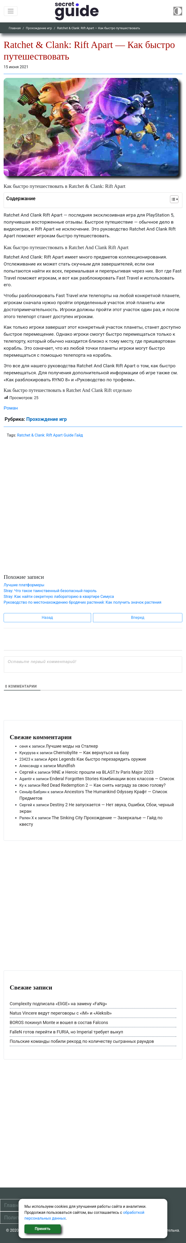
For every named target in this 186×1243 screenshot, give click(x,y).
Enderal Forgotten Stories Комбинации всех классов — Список (112, 778)
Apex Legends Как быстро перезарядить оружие (97, 759)
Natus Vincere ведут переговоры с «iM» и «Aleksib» (61, 1013)
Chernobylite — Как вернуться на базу (91, 752)
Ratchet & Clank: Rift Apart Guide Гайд (50, 435)
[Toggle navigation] (10, 11)
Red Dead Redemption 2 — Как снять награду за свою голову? (103, 785)
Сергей (26, 772)
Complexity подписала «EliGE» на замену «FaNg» (58, 1003)
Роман (11, 408)
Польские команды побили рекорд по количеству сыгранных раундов (82, 1041)
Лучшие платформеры (24, 585)
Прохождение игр (39, 28)
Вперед (137, 617)
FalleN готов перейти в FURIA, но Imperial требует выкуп (66, 1031)
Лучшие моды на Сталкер (72, 746)
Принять (42, 1228)
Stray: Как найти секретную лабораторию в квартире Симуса (59, 596)
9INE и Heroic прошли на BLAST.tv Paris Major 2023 (102, 772)
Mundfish (66, 765)
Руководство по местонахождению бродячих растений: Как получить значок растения (82, 602)
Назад (47, 617)
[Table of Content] (174, 199)
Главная (15, 28)
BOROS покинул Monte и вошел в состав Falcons (59, 1022)
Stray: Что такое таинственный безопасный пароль (50, 590)
